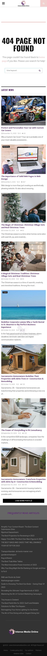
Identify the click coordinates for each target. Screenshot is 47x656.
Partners (38, 650)
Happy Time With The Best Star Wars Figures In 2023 (22, 539)
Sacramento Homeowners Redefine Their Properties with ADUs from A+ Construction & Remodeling (22, 379)
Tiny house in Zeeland (10, 600)
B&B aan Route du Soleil (10, 577)
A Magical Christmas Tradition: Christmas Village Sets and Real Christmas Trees (20, 275)
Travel (5, 292)
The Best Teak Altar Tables (12, 561)
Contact (28, 653)
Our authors (29, 650)
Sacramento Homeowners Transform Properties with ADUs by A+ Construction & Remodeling (23, 481)
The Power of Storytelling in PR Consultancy (21, 430)
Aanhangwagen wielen (10, 581)
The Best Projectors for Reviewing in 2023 (17, 536)
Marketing (6, 146)
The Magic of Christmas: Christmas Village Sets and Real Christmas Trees (23, 226)
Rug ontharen (6, 558)
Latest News (7, 90)
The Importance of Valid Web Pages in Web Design (20, 178)
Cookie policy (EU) (16, 650)
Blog (4, 98)
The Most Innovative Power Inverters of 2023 (19, 565)
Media (5, 400)
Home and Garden (8, 195)
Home (6, 650)
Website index (18, 653)
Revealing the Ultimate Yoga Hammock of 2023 (20, 591)
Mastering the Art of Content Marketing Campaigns (21, 594)
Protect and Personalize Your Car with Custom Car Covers (22, 129)
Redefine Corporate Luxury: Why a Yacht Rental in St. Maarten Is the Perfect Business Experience (22, 324)
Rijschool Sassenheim (10, 532)
